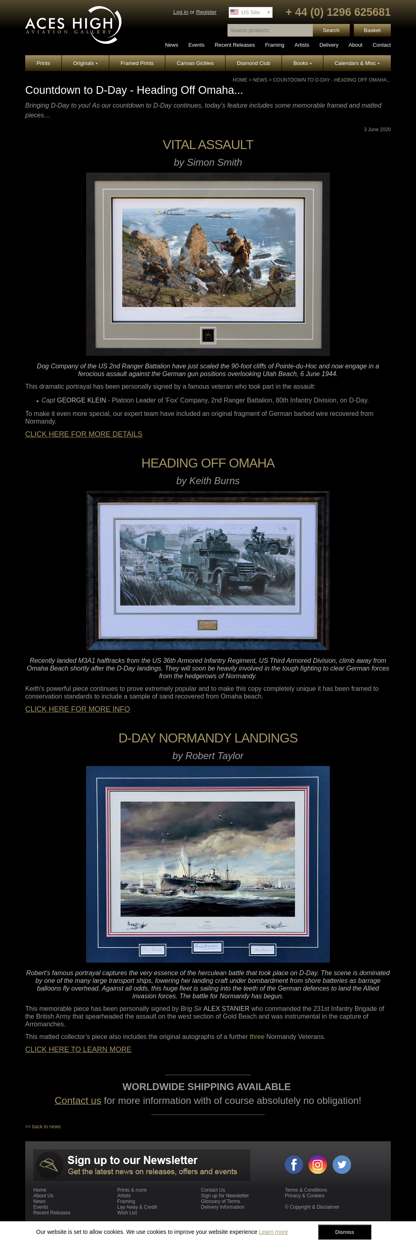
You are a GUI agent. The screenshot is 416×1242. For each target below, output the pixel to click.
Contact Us (213, 1190)
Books (302, 63)
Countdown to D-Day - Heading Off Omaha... (332, 80)
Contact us (77, 1100)
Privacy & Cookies (304, 1196)
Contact (382, 45)
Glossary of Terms (220, 1201)
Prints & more (132, 1190)
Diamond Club (253, 63)
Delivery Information (223, 1207)
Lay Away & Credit (137, 1207)
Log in (180, 12)
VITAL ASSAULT (208, 144)
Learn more (273, 1232)
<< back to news (43, 1126)
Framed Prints (137, 63)
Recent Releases (234, 45)
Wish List (127, 1213)
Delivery (328, 45)
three (257, 1036)
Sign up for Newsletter (225, 1196)
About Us (43, 1196)
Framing (274, 45)
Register (206, 12)
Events (196, 45)
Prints (43, 63)
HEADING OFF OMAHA (208, 463)
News (171, 45)
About (355, 45)
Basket (372, 30)
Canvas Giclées (195, 63)
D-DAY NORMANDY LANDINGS (207, 738)
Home (240, 80)
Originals (85, 63)
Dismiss (344, 1232)
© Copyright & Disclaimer (312, 1207)
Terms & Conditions (306, 1190)
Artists (302, 45)
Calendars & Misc (357, 63)
